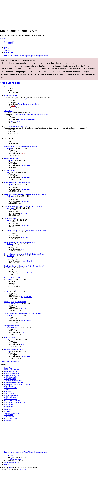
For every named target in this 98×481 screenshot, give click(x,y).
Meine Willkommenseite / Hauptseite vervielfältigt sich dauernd (25, 194)
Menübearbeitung (32, 99)
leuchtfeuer (10, 208)
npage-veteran (15, 121)
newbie (23, 309)
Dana (8, 172)
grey (8, 268)
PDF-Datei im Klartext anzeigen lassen (17, 182)
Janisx (9, 339)
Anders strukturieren (11, 158)
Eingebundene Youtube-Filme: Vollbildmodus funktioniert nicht (25, 230)
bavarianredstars (12, 327)
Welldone (10, 160)
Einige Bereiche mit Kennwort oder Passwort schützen (22, 314)
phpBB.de (23, 469)
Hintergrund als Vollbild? (12, 326)
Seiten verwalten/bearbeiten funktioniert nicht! (19, 242)
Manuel (9, 148)
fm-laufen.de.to (12, 303)
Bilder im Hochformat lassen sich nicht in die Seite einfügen (24, 254)
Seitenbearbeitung (19, 99)
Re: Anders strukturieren (26, 119)
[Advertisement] (49, 13)
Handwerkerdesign (10, 290)
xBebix (9, 351)
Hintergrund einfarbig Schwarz (14, 349)
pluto (22, 249)
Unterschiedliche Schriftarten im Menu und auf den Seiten (23, 206)
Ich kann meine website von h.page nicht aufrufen (21, 146)
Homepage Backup (10, 337)
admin (13, 106)
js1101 (9, 220)
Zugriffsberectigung (10, 218)
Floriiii (9, 279)
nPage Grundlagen (10, 83)
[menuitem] (10, 44)
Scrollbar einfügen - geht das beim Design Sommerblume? (24, 266)
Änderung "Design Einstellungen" (15, 302)
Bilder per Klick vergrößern (13, 278)
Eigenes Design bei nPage (38, 114)
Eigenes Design (9, 170)
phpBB (11, 467)
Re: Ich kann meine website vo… (29, 104)
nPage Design (8, 111)
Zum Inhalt (3, 39)
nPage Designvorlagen (21, 114)
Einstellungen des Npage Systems (15, 126)
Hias (8, 291)
